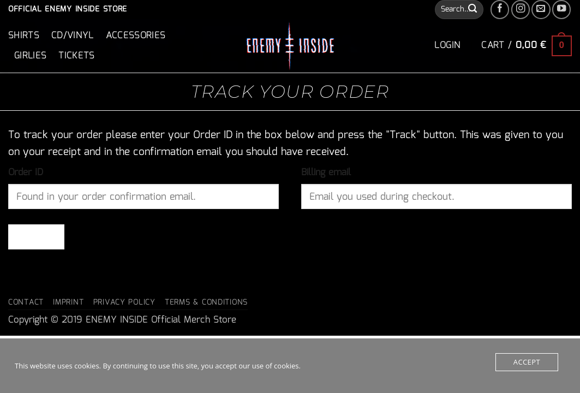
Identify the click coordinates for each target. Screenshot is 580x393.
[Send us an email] (540, 9)
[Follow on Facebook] (500, 9)
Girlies (30, 56)
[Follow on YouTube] (561, 9)
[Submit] (472, 9)
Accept (526, 362)
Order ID (25, 172)
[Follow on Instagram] (520, 9)
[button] (447, 45)
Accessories (136, 35)
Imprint (68, 302)
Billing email (326, 172)
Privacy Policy (124, 302)
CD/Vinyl (72, 35)
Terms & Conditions (206, 302)
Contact (26, 302)
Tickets (76, 56)
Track (36, 237)
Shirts (23, 35)
